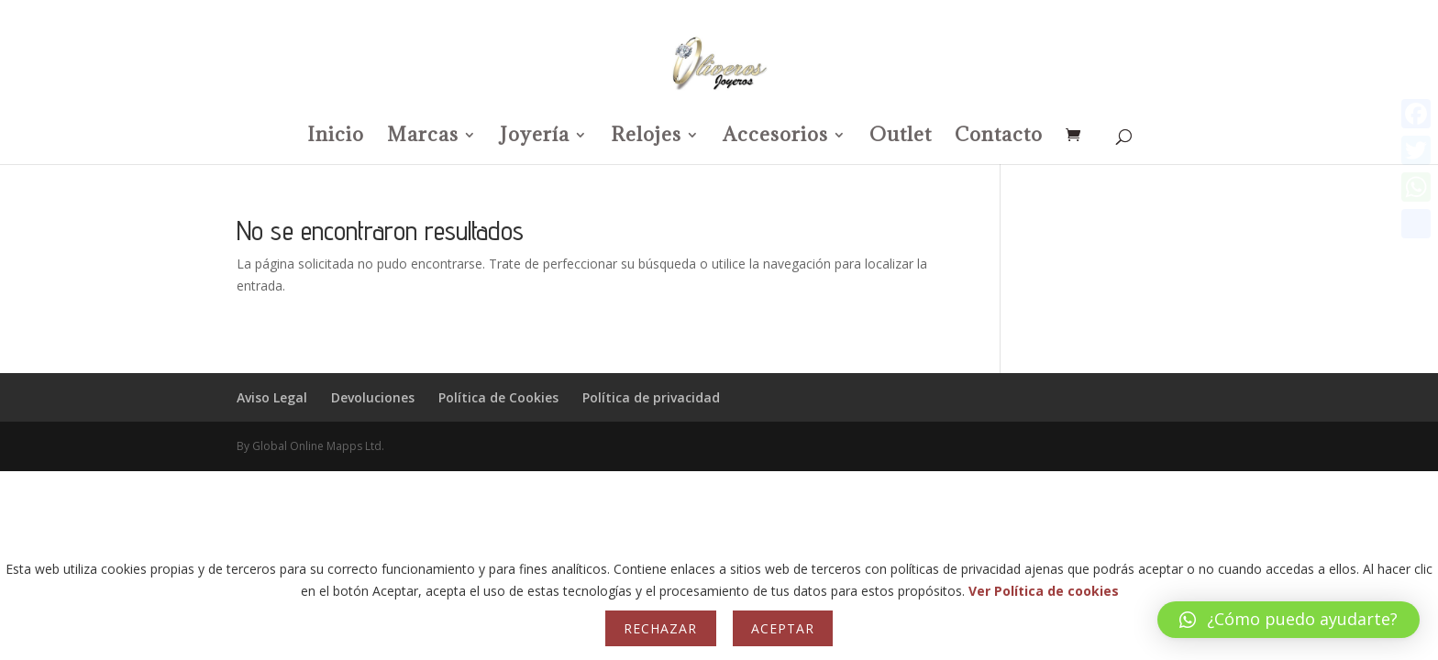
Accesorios (775, 137)
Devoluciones (373, 397)
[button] (1288, 619)
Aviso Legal (272, 397)
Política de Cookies (498, 397)
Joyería (535, 137)
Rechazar (660, 628)
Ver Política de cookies (1043, 591)
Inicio (335, 137)
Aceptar (782, 628)
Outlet (900, 137)
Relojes (646, 137)
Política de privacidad (651, 397)
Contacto (999, 137)
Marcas (423, 137)
